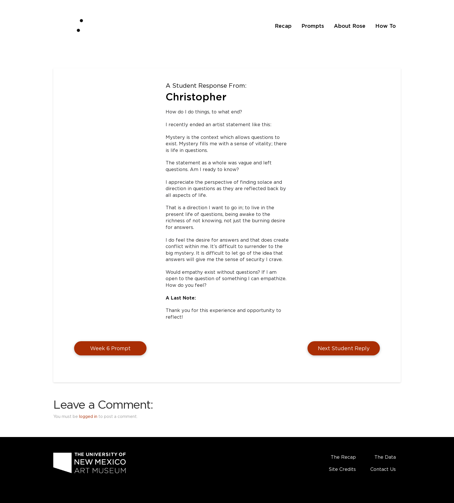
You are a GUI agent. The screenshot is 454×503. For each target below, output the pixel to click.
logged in (88, 416)
